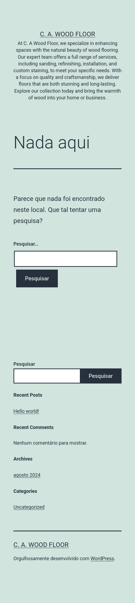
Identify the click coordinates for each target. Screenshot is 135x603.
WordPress (102, 558)
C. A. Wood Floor (67, 34)
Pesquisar (24, 364)
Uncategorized (29, 507)
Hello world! (26, 411)
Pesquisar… (25, 244)
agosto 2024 (26, 475)
